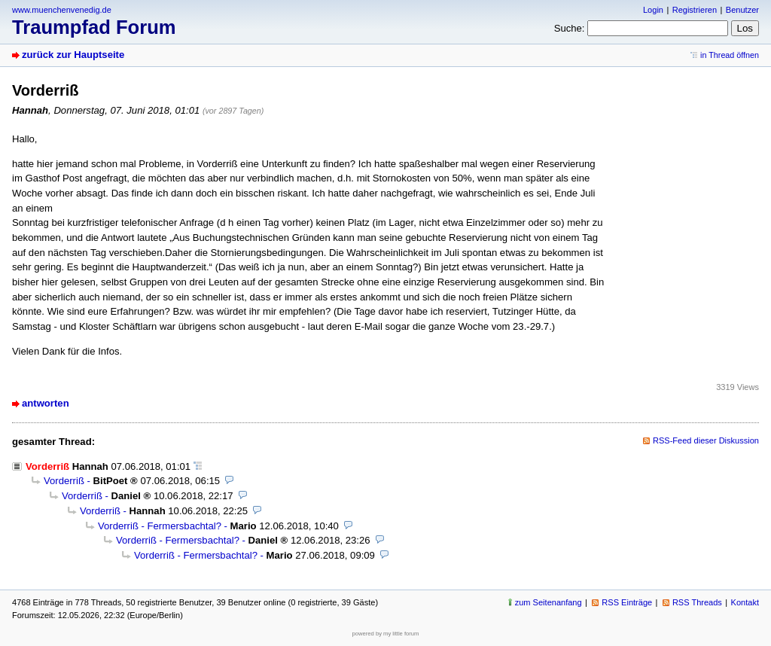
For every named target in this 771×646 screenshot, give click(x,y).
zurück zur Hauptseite (73, 54)
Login (653, 9)
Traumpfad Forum (94, 27)
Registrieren (694, 9)
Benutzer (742, 9)
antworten (45, 403)
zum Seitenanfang (548, 602)
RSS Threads (697, 602)
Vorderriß (64, 480)
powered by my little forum (385, 633)
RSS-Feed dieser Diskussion (706, 440)
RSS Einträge (627, 602)
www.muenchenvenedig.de (61, 9)
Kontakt (745, 602)
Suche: (569, 28)
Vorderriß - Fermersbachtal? (159, 526)
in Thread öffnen (729, 54)
